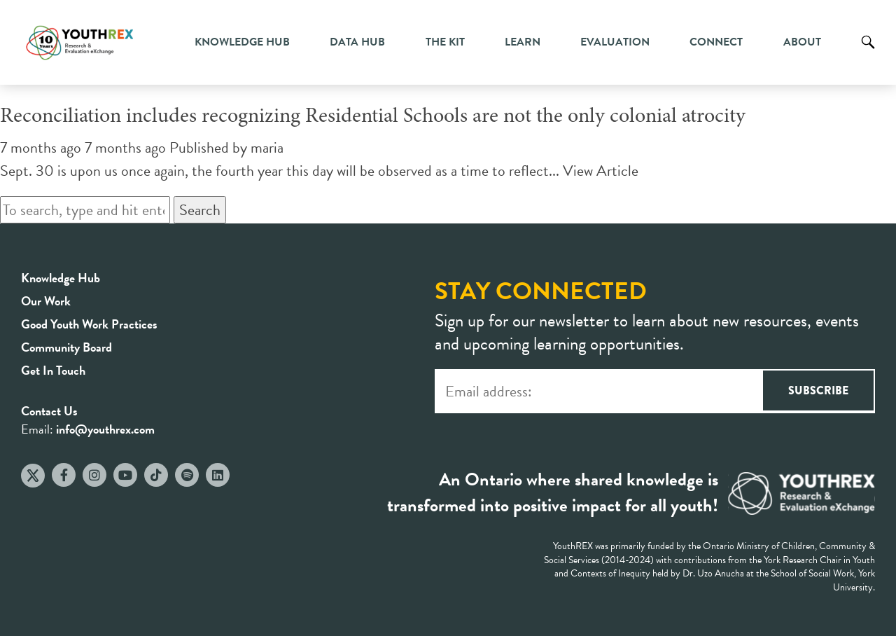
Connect (716, 42)
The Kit (445, 42)
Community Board (66, 347)
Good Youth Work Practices (89, 323)
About (802, 42)
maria (267, 147)
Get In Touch (53, 370)
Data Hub (357, 42)
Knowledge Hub (242, 42)
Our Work (46, 300)
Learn (522, 42)
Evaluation (615, 42)
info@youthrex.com (105, 429)
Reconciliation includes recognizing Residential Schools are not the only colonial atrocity (373, 116)
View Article (600, 170)
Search (868, 52)
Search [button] (199, 209)
